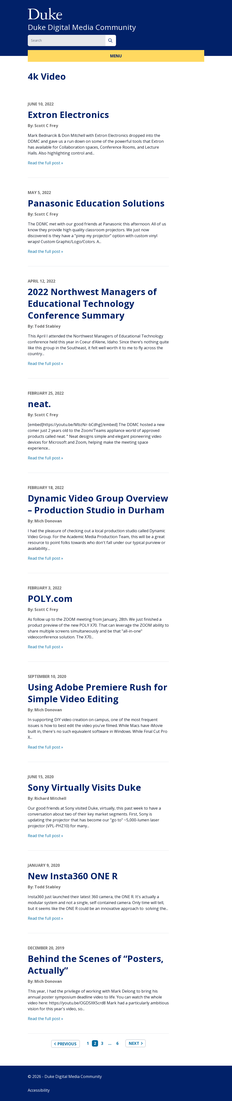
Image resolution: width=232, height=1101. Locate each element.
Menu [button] (116, 56)
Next (134, 1043)
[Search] (110, 40)
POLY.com (50, 599)
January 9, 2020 (44, 865)
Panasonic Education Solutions (96, 203)
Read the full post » (45, 163)
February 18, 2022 (46, 487)
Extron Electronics (68, 115)
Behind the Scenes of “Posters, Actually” (95, 964)
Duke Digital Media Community (82, 27)
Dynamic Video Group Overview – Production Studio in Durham (98, 504)
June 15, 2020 (41, 776)
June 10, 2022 (41, 104)
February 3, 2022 (44, 588)
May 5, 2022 (39, 192)
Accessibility (39, 1090)
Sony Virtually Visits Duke (84, 787)
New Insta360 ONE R (73, 876)
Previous (67, 1044)
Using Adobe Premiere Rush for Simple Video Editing (97, 693)
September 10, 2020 (47, 676)
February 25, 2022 (46, 393)
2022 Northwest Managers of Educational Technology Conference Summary (92, 303)
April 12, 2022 (41, 281)
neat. (39, 404)
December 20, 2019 (46, 948)
